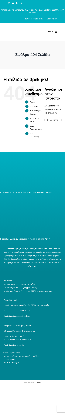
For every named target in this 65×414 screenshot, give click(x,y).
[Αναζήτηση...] (53, 120)
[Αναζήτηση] (47, 120)
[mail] (21, 3)
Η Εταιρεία (34, 106)
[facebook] (5, 3)
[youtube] (13, 3)
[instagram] (9, 3)
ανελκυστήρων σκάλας (34, 263)
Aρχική (32, 102)
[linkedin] (17, 3)
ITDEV (39, 382)
